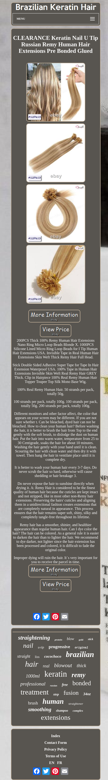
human (53, 701)
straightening (34, 638)
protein (58, 639)
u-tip (41, 647)
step (56, 694)
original (81, 647)
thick (81, 665)
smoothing (39, 709)
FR (59, 763)
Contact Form (55, 743)
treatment (34, 692)
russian (53, 685)
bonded (81, 683)
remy (78, 675)
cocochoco (52, 656)
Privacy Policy (55, 749)
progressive (59, 646)
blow (70, 639)
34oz (87, 694)
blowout (63, 665)
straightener (76, 703)
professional (33, 684)
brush (33, 703)
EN (51, 763)
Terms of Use (55, 756)
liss (37, 657)
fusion (71, 692)
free (65, 685)
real (46, 666)
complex (78, 710)
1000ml (33, 676)
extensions (55, 717)
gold (81, 639)
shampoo (62, 710)
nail (28, 645)
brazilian (80, 654)
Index (55, 736)
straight (23, 656)
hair (31, 664)
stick (90, 639)
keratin (55, 674)
